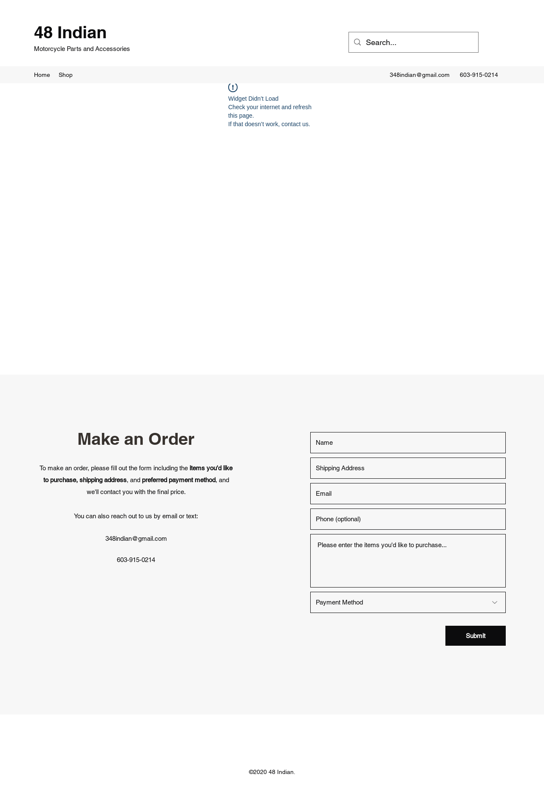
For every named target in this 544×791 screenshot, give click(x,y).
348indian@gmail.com (420, 74)
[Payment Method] (408, 602)
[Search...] (413, 42)
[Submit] (475, 636)
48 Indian (70, 32)
